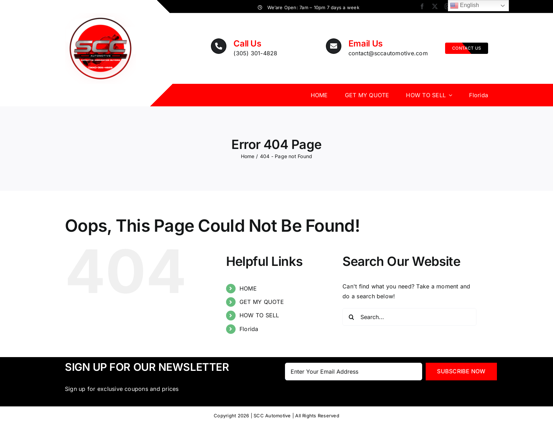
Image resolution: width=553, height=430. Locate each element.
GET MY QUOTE (261, 301)
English (464, 5)
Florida (249, 328)
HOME (248, 288)
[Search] (351, 317)
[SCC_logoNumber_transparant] (100, 15)
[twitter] (435, 6)
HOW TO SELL (259, 315)
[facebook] (422, 6)
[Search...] (409, 317)
